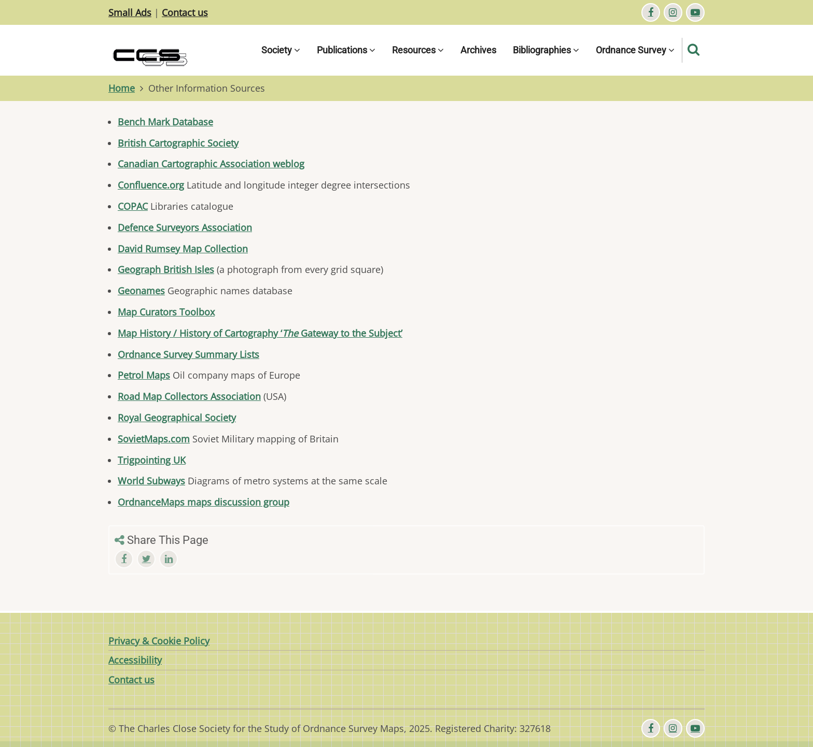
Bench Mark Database (165, 122)
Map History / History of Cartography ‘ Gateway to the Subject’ (260, 333)
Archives (478, 50)
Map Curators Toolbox (166, 312)
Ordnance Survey (635, 50)
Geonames (141, 290)
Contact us (185, 12)
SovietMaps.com (154, 439)
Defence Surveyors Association (185, 227)
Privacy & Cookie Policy (158, 641)
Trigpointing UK (152, 460)
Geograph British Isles (166, 269)
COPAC (133, 206)
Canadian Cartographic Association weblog (211, 163)
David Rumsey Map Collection (183, 248)
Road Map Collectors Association (189, 396)
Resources (418, 50)
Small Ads (129, 12)
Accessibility (135, 660)
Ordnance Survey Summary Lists (188, 354)
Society (280, 50)
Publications (346, 50)
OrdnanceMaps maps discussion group (203, 502)
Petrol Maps (144, 375)
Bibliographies (546, 50)
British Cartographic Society (178, 143)
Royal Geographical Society (177, 417)
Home (121, 88)
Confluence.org (151, 185)
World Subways (151, 481)
